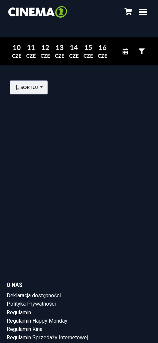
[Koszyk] (127, 12)
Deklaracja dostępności (34, 295)
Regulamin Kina (24, 329)
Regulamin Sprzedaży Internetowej (47, 337)
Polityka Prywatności (31, 304)
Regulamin (19, 312)
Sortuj (27, 87)
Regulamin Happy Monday (37, 321)
